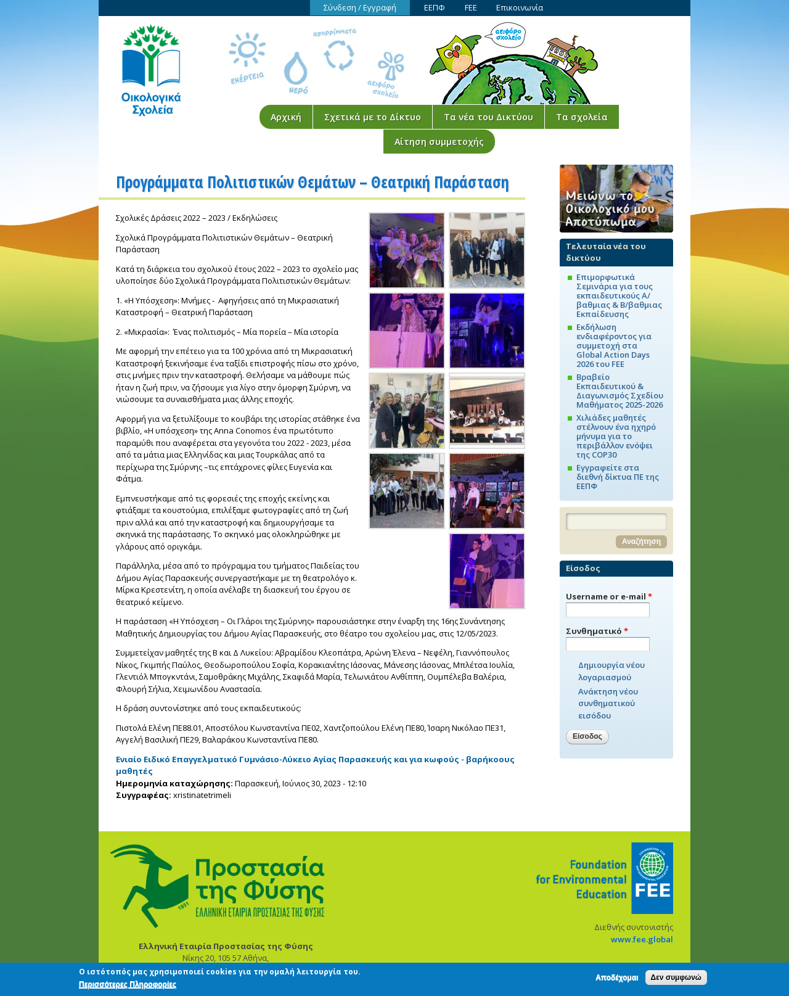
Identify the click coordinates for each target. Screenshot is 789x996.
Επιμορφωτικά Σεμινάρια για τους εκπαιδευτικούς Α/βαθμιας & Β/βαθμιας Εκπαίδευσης (619, 295)
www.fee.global (642, 939)
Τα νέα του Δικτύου (488, 117)
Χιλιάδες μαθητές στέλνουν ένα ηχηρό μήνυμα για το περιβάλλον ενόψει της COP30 (616, 436)
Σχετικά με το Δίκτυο (372, 117)
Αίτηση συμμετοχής (439, 141)
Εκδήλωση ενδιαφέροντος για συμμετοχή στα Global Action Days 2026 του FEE (614, 345)
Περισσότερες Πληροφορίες (127, 987)
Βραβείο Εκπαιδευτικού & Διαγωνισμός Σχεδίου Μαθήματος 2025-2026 (619, 390)
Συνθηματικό (597, 630)
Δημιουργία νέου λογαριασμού (611, 671)
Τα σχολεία (582, 117)
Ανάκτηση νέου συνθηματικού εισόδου (608, 703)
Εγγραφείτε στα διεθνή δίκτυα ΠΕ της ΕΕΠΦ (617, 477)
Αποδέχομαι (616, 980)
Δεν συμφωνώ (676, 980)
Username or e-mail (609, 596)
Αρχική (286, 117)
